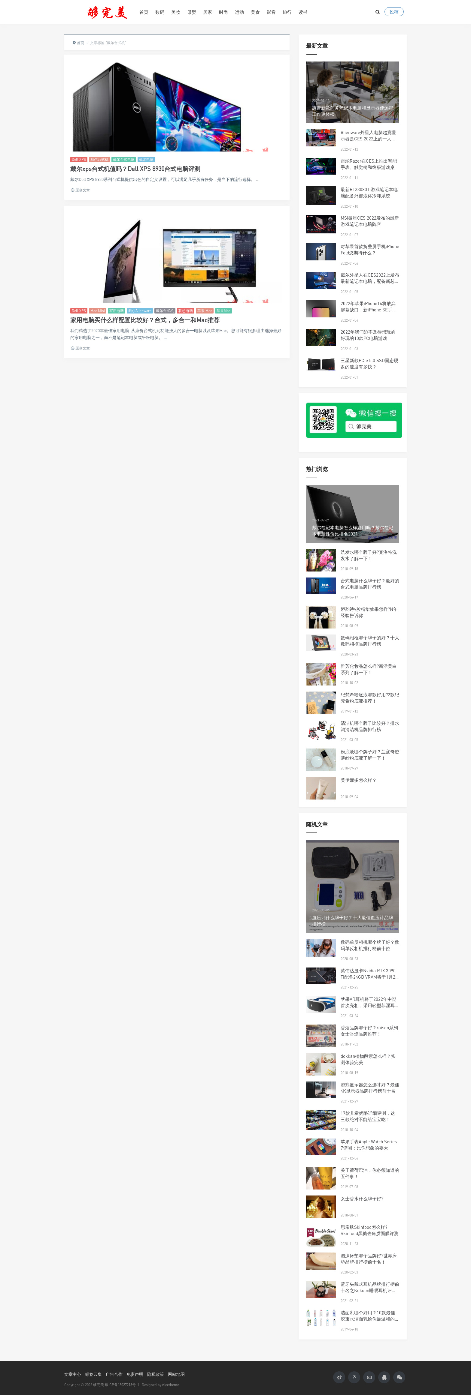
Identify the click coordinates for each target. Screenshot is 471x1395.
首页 (143, 12)
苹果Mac (223, 310)
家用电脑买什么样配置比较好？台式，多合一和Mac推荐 (145, 320)
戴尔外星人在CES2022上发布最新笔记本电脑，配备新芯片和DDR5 (370, 281)
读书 (303, 12)
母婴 (191, 12)
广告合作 (114, 1374)
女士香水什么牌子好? (362, 1198)
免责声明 (134, 1374)
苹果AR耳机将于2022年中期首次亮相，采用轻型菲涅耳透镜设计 (370, 1005)
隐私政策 (155, 1374)
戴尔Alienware (139, 310)
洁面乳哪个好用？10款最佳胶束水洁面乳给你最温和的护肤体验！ (370, 1319)
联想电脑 (185, 310)
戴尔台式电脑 (124, 159)
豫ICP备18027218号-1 (122, 1384)
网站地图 (176, 1374)
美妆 (175, 12)
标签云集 (93, 1374)
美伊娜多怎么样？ (359, 780)
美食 (255, 12)
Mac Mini (97, 310)
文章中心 (72, 1374)
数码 (159, 12)
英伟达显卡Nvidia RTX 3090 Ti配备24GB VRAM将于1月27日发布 (369, 977)
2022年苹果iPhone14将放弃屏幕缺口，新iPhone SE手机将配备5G (369, 310)
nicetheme (170, 1384)
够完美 (98, 1384)
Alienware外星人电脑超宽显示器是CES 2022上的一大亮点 (368, 139)
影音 (271, 12)
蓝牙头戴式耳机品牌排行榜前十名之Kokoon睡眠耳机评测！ (370, 1290)
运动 (239, 12)
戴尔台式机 (99, 159)
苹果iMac (204, 310)
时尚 (223, 12)
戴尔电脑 (146, 159)
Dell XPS (79, 159)
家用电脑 (116, 310)
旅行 (287, 12)
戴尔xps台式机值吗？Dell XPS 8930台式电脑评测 (135, 168)
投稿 (394, 11)
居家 (207, 12)
